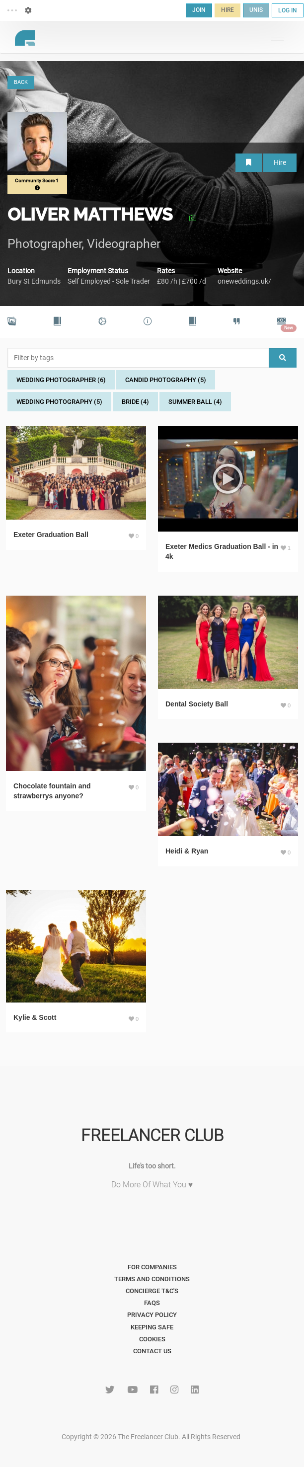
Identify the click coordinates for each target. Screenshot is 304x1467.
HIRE (227, 9)
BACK (21, 82)
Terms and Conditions (152, 1279)
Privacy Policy (152, 1314)
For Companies (152, 1267)
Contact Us (152, 1351)
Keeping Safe (152, 1327)
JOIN (199, 9)
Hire (280, 162)
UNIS (256, 9)
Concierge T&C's (152, 1291)
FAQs (152, 1303)
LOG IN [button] (287, 10)
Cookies (152, 1339)
